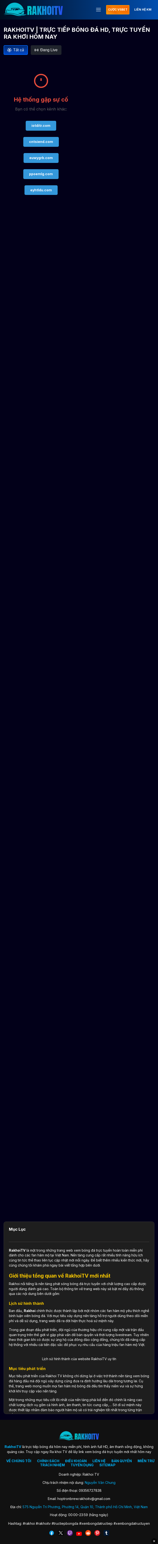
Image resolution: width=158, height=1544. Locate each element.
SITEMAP (107, 1465)
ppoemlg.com (41, 174)
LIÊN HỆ (99, 1461)
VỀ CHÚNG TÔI (18, 1461)
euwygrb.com (41, 158)
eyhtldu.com (41, 190)
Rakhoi (30, 1311)
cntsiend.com (41, 142)
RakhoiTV (17, 1250)
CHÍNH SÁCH (48, 1461)
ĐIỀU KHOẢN (76, 1461)
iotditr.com (40, 125)
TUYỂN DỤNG (82, 1465)
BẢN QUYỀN (121, 1461)
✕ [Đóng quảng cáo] (154, 1541)
